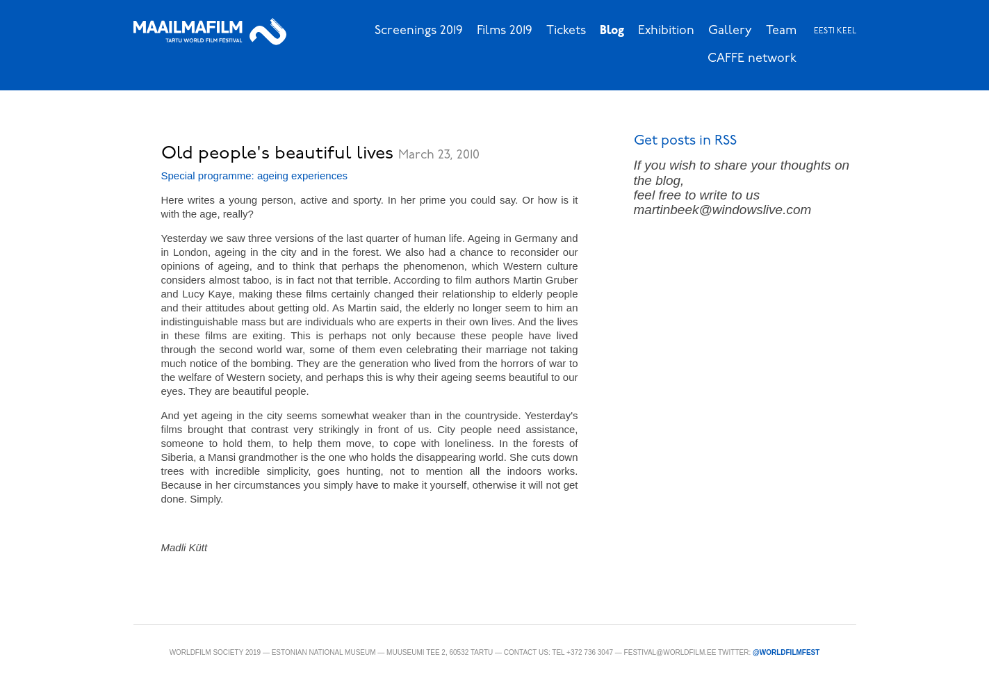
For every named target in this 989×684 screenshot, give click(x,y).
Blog (612, 31)
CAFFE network (752, 58)
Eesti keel (835, 31)
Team (781, 31)
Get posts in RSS (685, 141)
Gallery (730, 31)
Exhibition (666, 31)
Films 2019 (504, 31)
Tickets (566, 31)
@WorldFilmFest (786, 652)
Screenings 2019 (419, 31)
